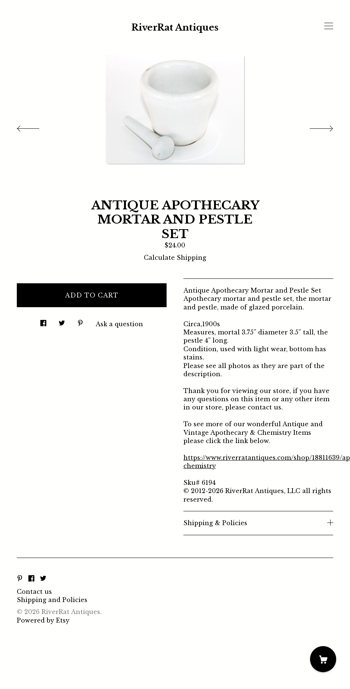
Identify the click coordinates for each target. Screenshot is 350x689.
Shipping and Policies (52, 600)
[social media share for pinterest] (80, 321)
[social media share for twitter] (62, 321)
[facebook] (31, 579)
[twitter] (43, 579)
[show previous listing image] (35, 126)
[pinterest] (20, 579)
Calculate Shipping (175, 257)
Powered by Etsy (43, 620)
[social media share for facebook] (43, 321)
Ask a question (119, 324)
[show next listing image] (314, 126)
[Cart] (323, 659)
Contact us (34, 591)
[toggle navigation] (328, 26)
